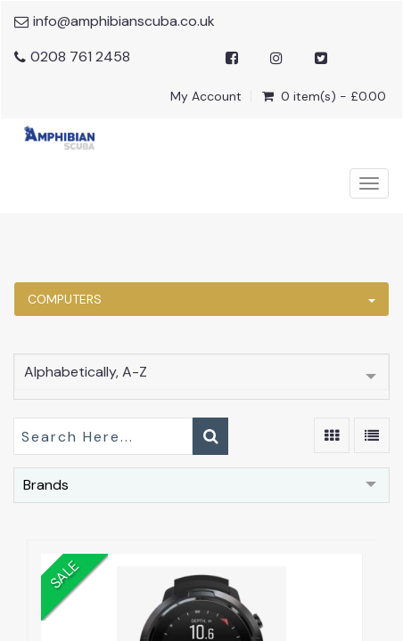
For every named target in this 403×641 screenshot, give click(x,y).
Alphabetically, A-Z (85, 371)
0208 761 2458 (80, 56)
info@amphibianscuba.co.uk (124, 21)
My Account (206, 96)
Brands (46, 484)
